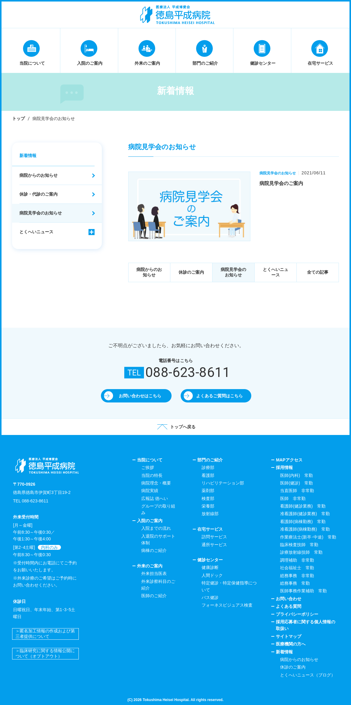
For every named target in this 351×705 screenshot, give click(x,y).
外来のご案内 (149, 565)
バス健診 (210, 597)
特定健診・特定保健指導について (229, 586)
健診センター (210, 559)
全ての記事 (317, 272)
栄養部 (208, 506)
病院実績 (149, 490)
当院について (149, 459)
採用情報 (284, 467)
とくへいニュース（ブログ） (307, 674)
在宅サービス (210, 529)
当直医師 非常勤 (297, 490)
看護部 (208, 475)
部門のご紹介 (210, 459)
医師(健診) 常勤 (296, 483)
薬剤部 (208, 490)
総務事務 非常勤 (297, 575)
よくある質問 (288, 606)
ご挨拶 (147, 467)
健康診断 (210, 567)
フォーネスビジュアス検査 (227, 605)
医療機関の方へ (291, 644)
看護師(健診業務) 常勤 (302, 506)
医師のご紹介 (154, 595)
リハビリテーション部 (223, 483)
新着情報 (27, 155)
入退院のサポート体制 (158, 539)
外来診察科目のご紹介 (158, 584)
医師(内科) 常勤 (296, 475)
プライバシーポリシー (297, 614)
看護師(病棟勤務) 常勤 (302, 521)
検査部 (208, 498)
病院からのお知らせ (149, 272)
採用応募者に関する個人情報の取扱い (305, 625)
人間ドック (212, 575)
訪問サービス (214, 536)
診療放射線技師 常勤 (301, 552)
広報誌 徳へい (154, 498)
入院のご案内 (149, 520)
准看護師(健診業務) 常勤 (304, 513)
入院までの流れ (156, 528)
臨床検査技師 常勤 (299, 544)
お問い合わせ (288, 598)
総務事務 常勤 (295, 583)
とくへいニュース (275, 272)
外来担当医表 (154, 573)
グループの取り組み (158, 509)
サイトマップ (288, 636)
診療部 (208, 467)
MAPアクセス (289, 459)
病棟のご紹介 (154, 550)
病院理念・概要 (156, 483)
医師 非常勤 (293, 498)
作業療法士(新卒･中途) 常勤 (308, 537)
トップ (18, 118)
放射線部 (210, 513)
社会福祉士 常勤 (297, 567)
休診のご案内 (191, 272)
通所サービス (214, 544)
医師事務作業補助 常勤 (303, 590)
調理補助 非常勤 (297, 560)
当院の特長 (151, 475)
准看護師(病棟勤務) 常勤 (304, 529)
